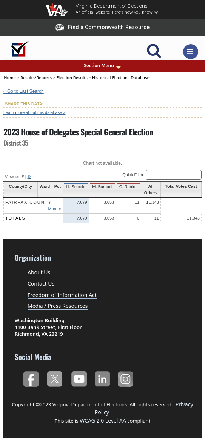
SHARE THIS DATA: (24, 103)
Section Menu (102, 65)
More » (55, 208)
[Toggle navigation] (190, 51)
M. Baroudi (102, 186)
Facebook (30, 378)
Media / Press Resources (58, 305)
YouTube (78, 378)
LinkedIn (102, 378)
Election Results (72, 77)
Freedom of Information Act (62, 294)
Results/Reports (36, 77)
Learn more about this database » (34, 112)
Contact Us (41, 283)
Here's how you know (132, 12)
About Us (39, 272)
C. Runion (128, 186)
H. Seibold (76, 186)
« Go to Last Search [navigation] (23, 91)
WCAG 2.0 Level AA (102, 420)
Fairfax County (28, 202)
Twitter (54, 378)
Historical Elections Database (121, 77)
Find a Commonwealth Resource (102, 27)
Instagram (126, 378)
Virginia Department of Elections (112, 6)
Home (10, 77)
